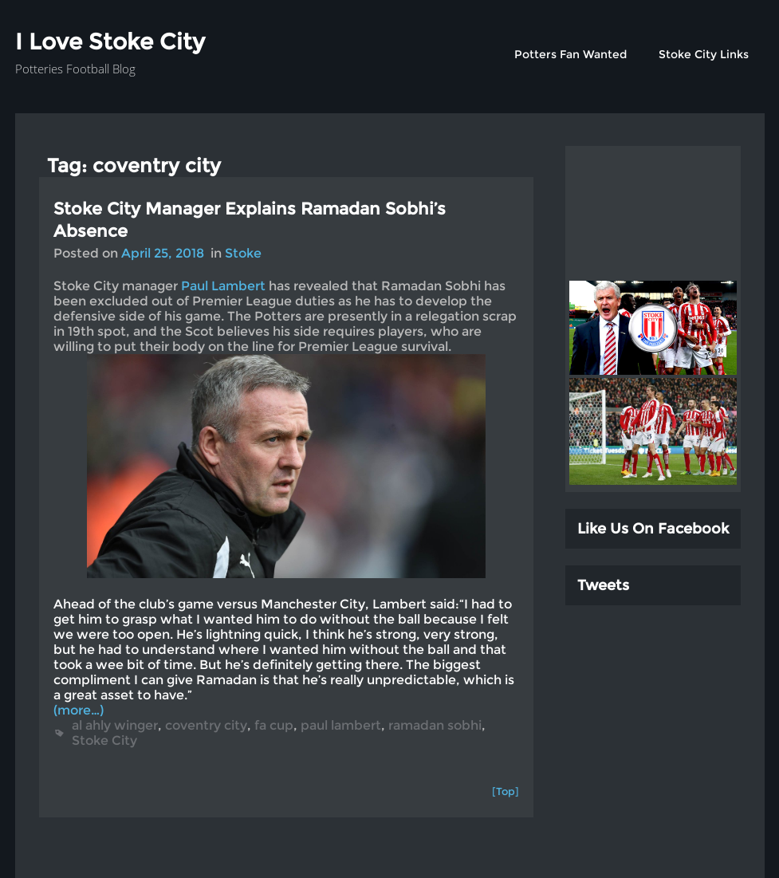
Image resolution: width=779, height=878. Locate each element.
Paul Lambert (223, 285)
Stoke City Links (704, 54)
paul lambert (341, 725)
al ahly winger (115, 725)
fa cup (273, 725)
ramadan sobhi (435, 725)
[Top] (505, 791)
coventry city (206, 725)
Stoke (243, 253)
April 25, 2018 (162, 253)
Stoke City (104, 740)
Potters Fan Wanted (570, 54)
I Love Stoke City (110, 41)
